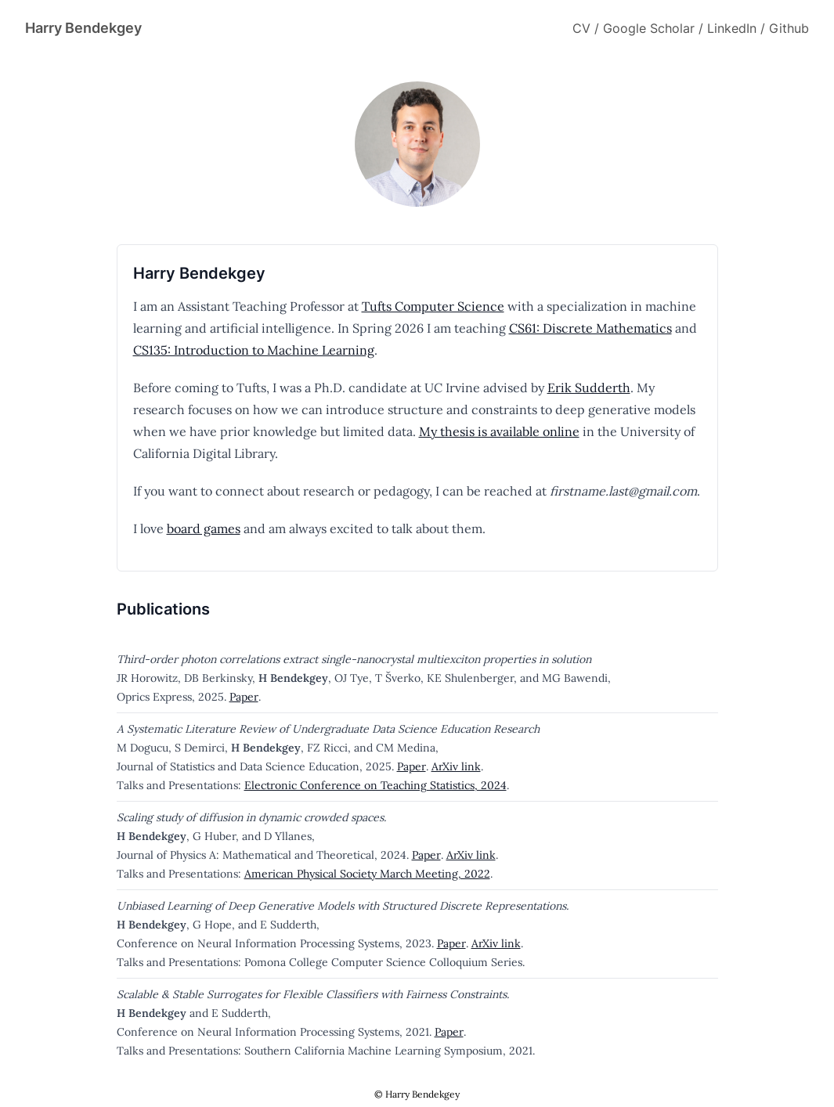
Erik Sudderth (588, 387)
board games (203, 528)
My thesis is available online (499, 431)
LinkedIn (731, 28)
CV (581, 28)
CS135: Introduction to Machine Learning (253, 350)
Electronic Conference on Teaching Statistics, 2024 (375, 785)
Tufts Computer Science (433, 306)
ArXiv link (456, 766)
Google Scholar (649, 28)
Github (789, 28)
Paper (243, 697)
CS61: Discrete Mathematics (590, 328)
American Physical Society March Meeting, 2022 (367, 874)
